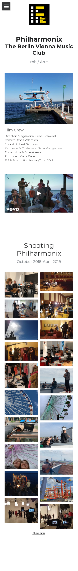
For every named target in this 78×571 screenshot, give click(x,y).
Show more (38, 534)
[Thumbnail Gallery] (21, 286)
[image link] (39, 98)
